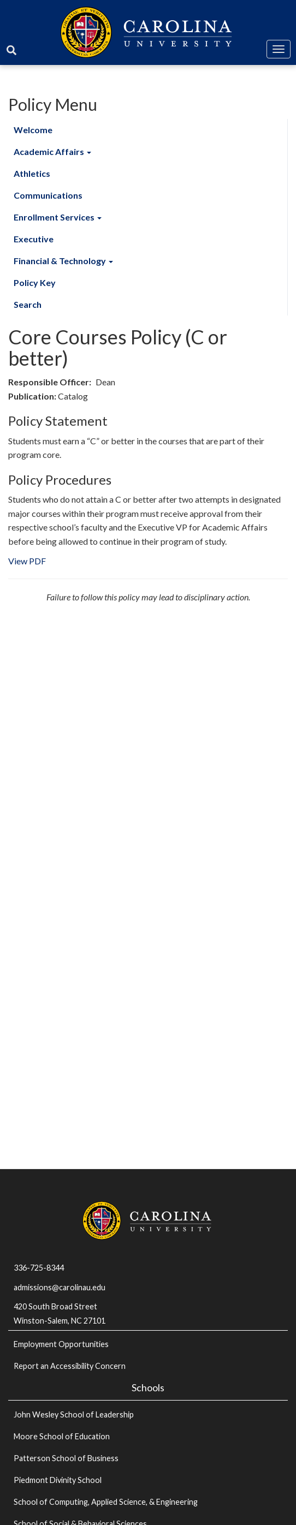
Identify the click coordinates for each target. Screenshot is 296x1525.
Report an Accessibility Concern (70, 1366)
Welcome (33, 129)
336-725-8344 (39, 1267)
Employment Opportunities (61, 1344)
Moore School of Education (62, 1436)
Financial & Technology (63, 260)
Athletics (32, 173)
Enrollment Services (58, 217)
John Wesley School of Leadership (74, 1414)
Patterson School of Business (66, 1458)
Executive (34, 239)
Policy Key (35, 282)
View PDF (27, 561)
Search (28, 304)
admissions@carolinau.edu (59, 1287)
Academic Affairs (52, 151)
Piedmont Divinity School (58, 1480)
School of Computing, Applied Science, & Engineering (106, 1501)
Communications (48, 195)
